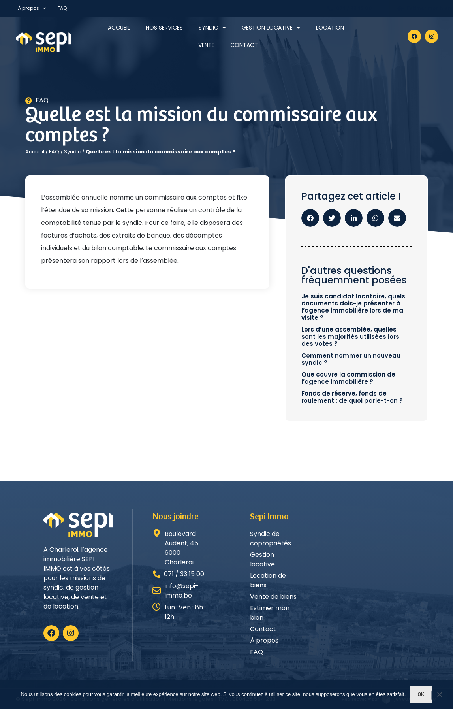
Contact (244, 45)
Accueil (119, 28)
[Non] (439, 695)
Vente (206, 45)
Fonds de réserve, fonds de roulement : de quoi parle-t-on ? (352, 397)
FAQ (62, 8)
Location (330, 28)
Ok (420, 695)
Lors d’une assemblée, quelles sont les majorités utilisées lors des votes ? (350, 336)
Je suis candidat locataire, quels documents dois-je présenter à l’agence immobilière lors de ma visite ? (353, 307)
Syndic (212, 27)
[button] (310, 218)
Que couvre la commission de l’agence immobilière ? (348, 378)
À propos (32, 8)
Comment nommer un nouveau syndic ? (350, 359)
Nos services (164, 28)
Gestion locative (271, 27)
